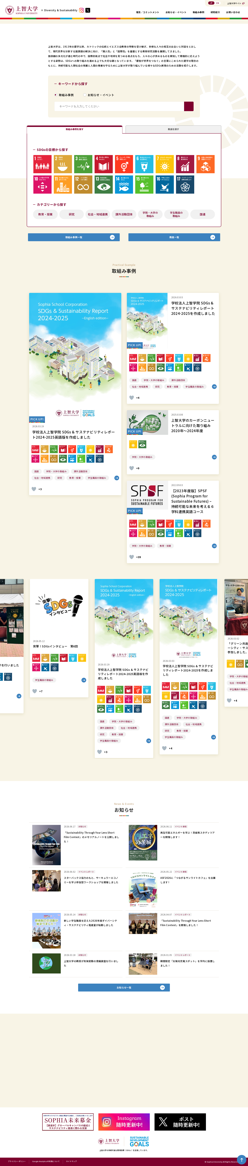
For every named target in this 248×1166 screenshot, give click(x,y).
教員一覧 (174, 324)
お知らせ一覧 (124, 1079)
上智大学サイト (234, 3)
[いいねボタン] (33, 578)
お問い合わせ (233, 12)
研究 (71, 298)
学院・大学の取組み (150, 298)
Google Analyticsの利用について (46, 1161)
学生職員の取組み (176, 298)
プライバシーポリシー (17, 1161)
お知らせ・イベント (176, 12)
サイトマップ (71, 1161)
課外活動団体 (124, 298)
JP (211, 3)
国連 (202, 298)
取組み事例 (198, 12)
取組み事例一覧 (73, 324)
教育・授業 (45, 298)
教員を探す (173, 210)
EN (217, 3)
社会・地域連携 (98, 298)
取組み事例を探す (74, 210)
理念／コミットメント (147, 12)
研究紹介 (215, 12)
